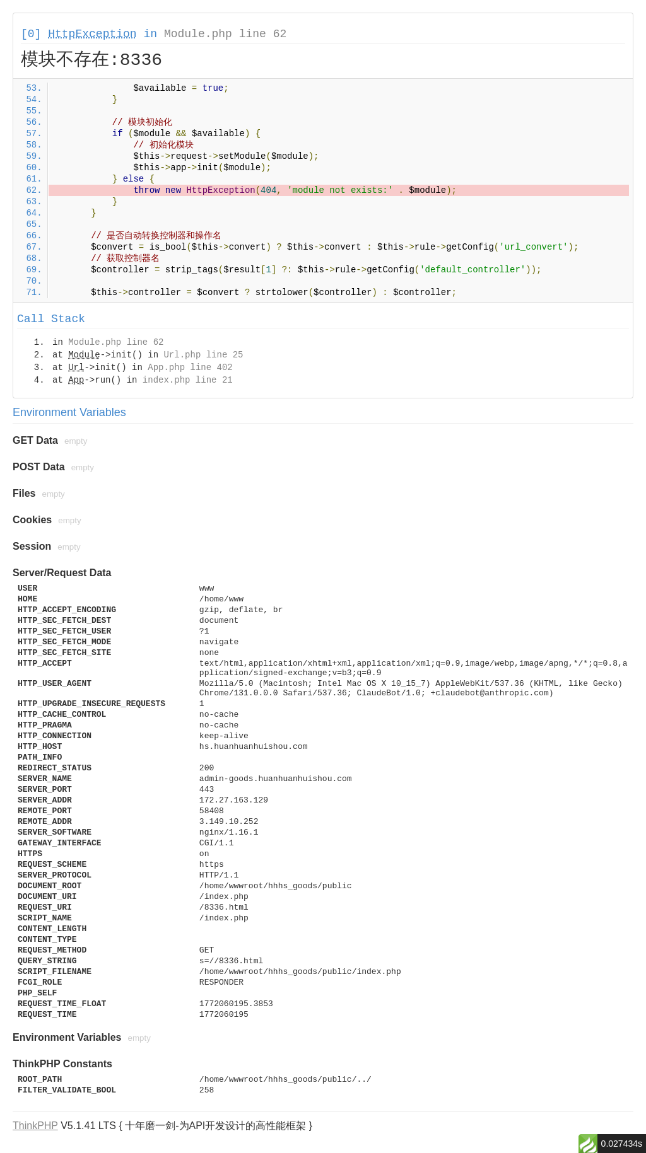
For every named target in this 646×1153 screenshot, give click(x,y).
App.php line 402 (190, 367)
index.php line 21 (188, 380)
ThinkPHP (35, 1125)
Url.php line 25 (203, 355)
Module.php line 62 (225, 34)
